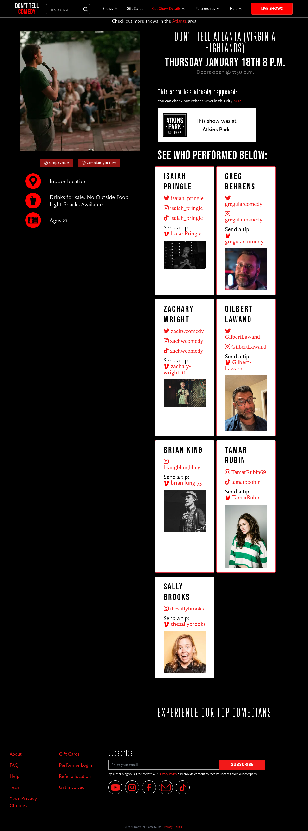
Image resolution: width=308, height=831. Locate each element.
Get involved (72, 787)
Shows (108, 8)
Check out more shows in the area (154, 21)
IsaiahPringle (183, 233)
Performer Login (75, 765)
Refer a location (75, 776)
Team (15, 787)
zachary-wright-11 (177, 369)
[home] (26, 8)
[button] (110, 8)
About (16, 754)
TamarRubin (243, 497)
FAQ (14, 765)
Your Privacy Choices (23, 801)
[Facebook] (149, 787)
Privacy (168, 827)
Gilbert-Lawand (238, 365)
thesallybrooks (184, 623)
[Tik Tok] (183, 787)
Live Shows (272, 8)
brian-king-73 (183, 482)
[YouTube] (115, 787)
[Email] (166, 787)
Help (233, 8)
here (237, 101)
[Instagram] (132, 787)
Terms (178, 827)
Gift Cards (135, 8)
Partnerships (205, 8)
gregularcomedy (244, 239)
